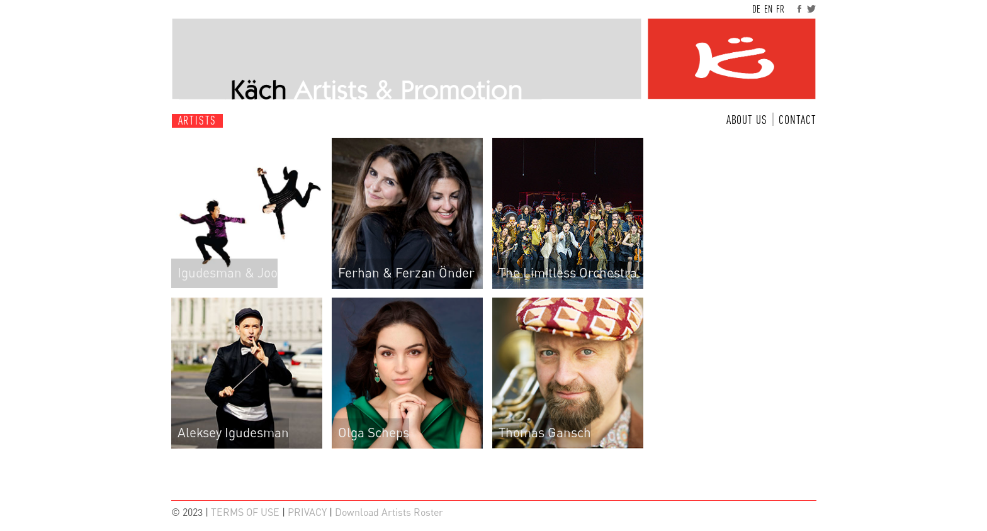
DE (756, 8)
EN (768, 8)
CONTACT (797, 119)
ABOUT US (747, 119)
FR (780, 8)
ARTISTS (197, 120)
